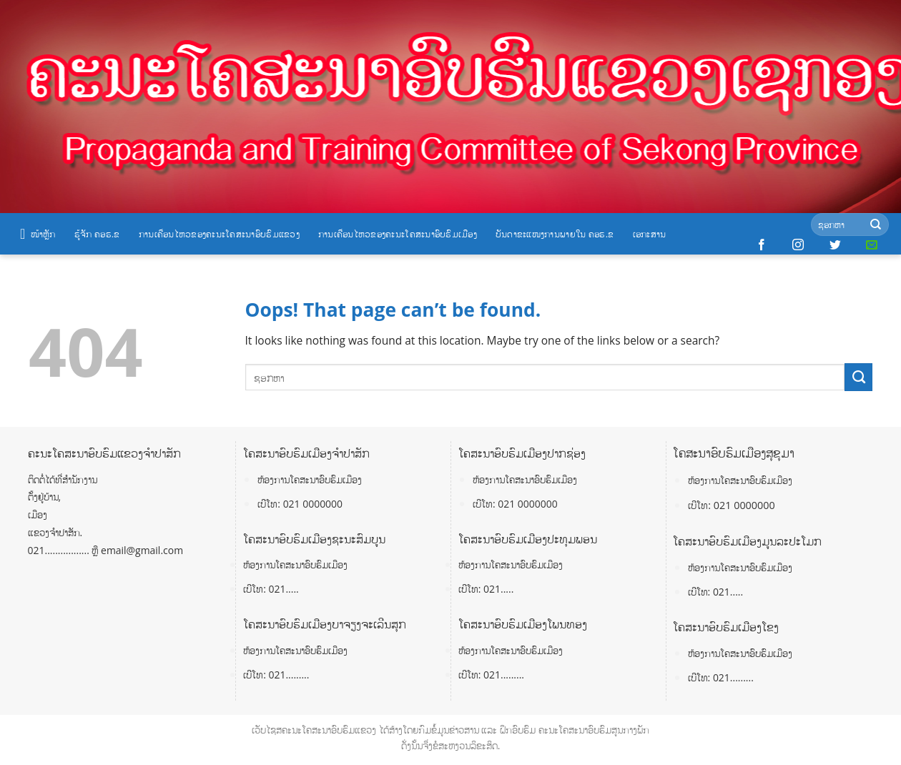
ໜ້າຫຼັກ (38, 234)
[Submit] (875, 225)
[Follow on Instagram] (798, 245)
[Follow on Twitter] (835, 245)
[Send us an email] (872, 245)
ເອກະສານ (649, 233)
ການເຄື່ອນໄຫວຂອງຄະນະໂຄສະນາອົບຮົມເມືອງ (397, 233)
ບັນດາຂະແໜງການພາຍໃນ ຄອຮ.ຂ (555, 233)
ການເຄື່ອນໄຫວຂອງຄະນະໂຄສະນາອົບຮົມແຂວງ (219, 233)
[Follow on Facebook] (762, 245)
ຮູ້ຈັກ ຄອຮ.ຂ (97, 233)
